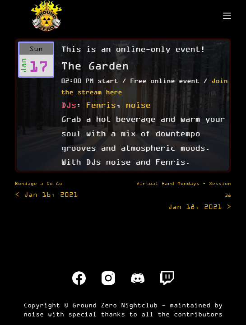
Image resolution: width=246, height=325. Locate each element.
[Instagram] (108, 278)
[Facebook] (79, 278)
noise (137, 104)
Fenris (101, 104)
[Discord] (137, 278)
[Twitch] (167, 278)
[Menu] (227, 16)
